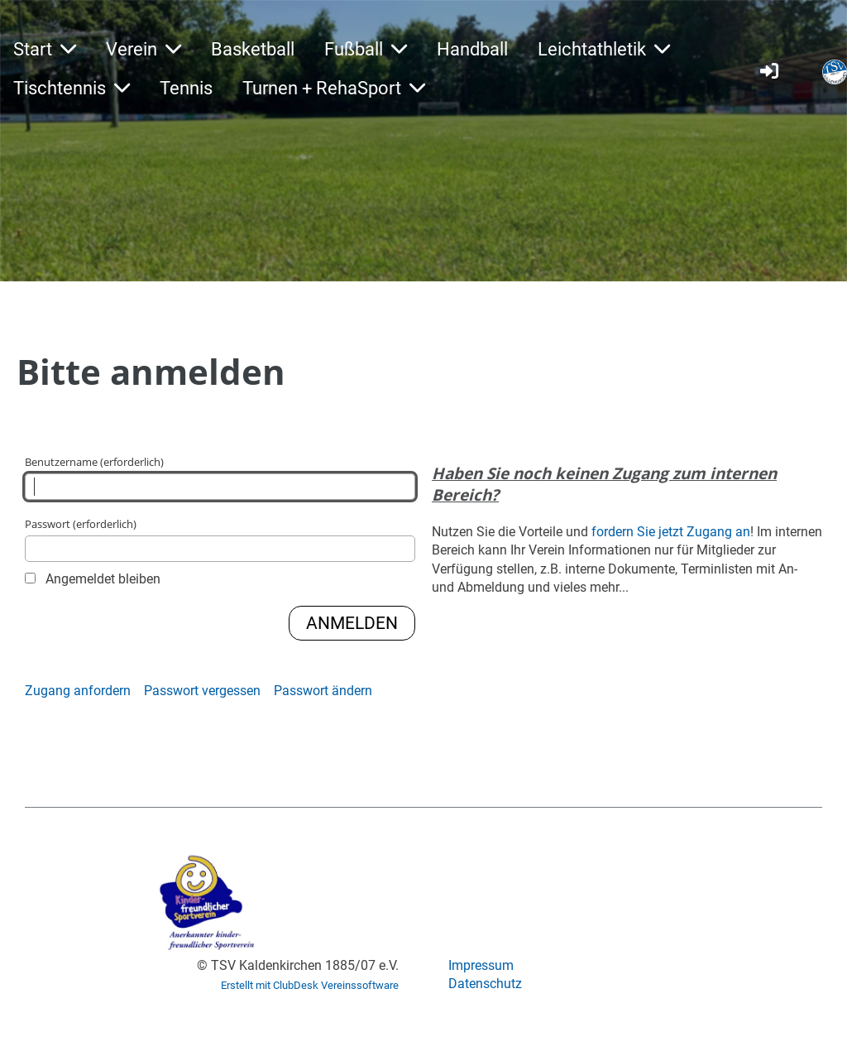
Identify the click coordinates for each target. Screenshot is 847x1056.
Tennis (186, 88)
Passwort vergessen (202, 690)
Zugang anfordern (78, 690)
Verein (143, 49)
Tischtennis (71, 88)
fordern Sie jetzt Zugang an (670, 532)
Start (44, 49)
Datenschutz (485, 983)
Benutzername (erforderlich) (220, 477)
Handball (472, 49)
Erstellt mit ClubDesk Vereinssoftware (310, 985)
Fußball (365, 49)
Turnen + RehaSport (333, 88)
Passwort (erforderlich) (220, 539)
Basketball (252, 49)
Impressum (481, 965)
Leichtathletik (604, 49)
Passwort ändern (323, 690)
